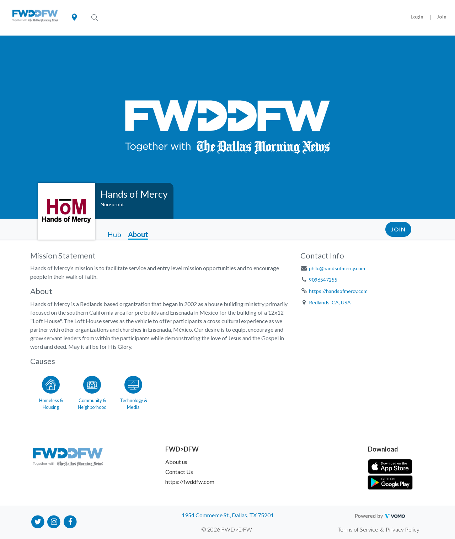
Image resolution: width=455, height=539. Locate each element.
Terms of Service (358, 529)
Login (417, 17)
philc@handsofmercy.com (337, 268)
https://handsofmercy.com (338, 291)
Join (441, 17)
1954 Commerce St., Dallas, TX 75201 (228, 515)
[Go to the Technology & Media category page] (133, 391)
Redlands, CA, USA (330, 302)
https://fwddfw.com (189, 481)
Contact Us (179, 471)
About (138, 234)
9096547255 (323, 280)
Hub (114, 234)
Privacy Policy (402, 529)
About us (176, 461)
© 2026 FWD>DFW (226, 529)
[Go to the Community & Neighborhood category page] (92, 391)
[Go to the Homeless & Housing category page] (51, 391)
